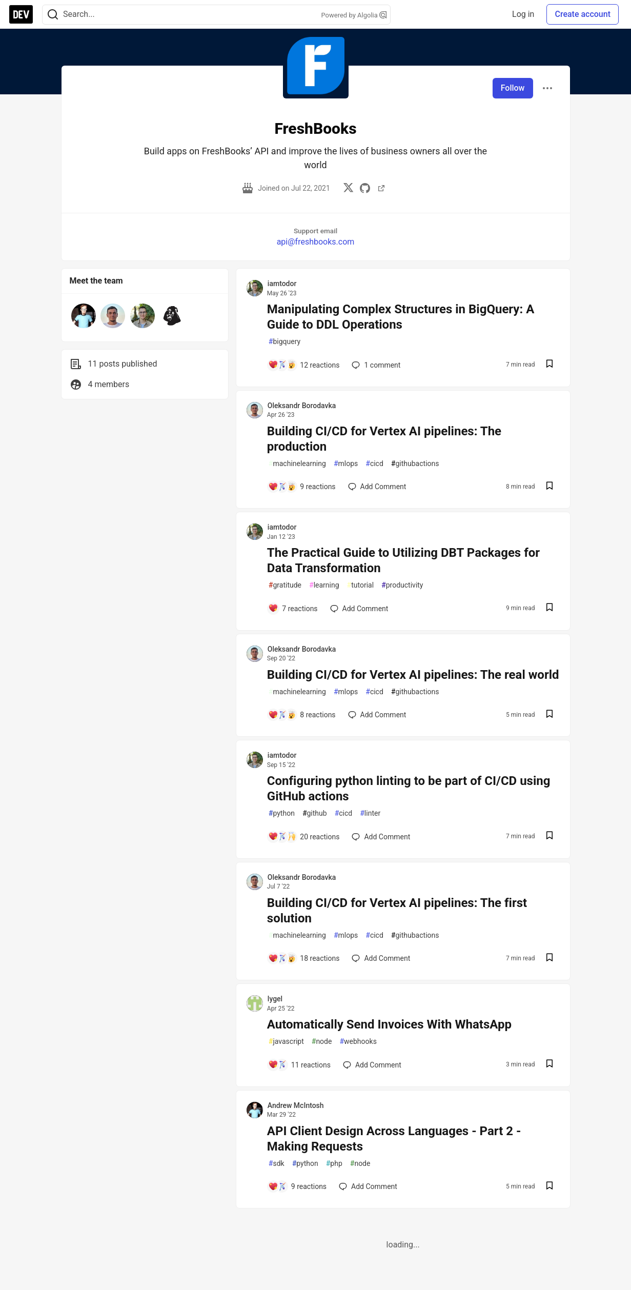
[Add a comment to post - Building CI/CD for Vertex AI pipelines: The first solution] (304, 958)
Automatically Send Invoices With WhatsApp (389, 1024)
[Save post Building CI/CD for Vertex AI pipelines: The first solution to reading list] (549, 958)
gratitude (285, 585)
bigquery (284, 341)
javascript (286, 1041)
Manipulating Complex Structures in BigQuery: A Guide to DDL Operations (400, 317)
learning (324, 585)
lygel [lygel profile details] (275, 999)
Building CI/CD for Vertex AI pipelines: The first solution (397, 910)
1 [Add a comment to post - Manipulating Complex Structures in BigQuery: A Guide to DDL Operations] (375, 365)
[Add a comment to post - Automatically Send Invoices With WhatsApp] (299, 1065)
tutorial (360, 585)
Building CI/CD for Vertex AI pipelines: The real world (413, 675)
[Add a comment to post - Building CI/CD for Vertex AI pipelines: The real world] (302, 715)
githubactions (415, 463)
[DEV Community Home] (21, 14)
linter (370, 813)
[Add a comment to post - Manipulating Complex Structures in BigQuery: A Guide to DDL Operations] (304, 365)
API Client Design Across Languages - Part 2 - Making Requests (394, 1139)
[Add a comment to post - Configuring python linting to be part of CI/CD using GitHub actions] (304, 837)
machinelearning (297, 463)
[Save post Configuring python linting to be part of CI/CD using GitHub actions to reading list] (549, 836)
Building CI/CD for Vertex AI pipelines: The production (384, 439)
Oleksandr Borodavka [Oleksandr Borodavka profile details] (302, 405)
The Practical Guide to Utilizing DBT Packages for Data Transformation (403, 560)
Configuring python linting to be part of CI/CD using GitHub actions (409, 788)
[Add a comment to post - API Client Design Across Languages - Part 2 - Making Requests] (297, 1186)
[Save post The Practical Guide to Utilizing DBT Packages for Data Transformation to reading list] (549, 608)
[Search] (53, 14)
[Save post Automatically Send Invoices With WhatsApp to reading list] (549, 1064)
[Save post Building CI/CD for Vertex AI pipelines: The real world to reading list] (549, 715)
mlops (346, 463)
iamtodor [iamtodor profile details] (282, 283)
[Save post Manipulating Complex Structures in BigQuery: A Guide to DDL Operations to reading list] (549, 364)
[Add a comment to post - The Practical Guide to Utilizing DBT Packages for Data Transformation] (293, 608)
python (282, 813)
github (314, 813)
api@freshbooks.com (316, 242)
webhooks (357, 1041)
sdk (276, 1163)
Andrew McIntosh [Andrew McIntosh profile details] (296, 1105)
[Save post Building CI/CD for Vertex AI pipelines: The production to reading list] (549, 486)
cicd (374, 463)
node (322, 1041)
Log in (523, 14)
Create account (582, 14)
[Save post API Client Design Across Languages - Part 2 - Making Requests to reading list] (549, 1186)
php (334, 1163)
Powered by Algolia (353, 15)
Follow (513, 88)
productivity (402, 585)
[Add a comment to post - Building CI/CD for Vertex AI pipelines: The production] (302, 486)
